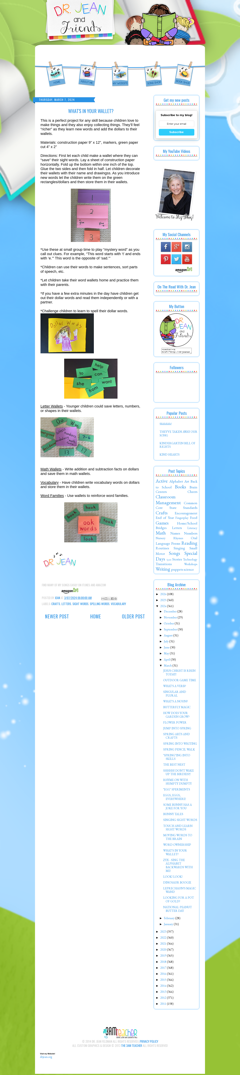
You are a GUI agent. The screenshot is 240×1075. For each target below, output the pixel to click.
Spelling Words (100, 604)
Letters (66, 604)
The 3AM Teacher (131, 1046)
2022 (163, 938)
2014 (163, 987)
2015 (163, 981)
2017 (163, 969)
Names (175, 534)
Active (162, 482)
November (171, 618)
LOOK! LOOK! (172, 878)
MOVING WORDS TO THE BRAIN (177, 838)
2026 (163, 595)
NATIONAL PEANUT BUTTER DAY (177, 910)
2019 (163, 956)
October (169, 624)
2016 (163, 975)
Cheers (192, 492)
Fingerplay (181, 519)
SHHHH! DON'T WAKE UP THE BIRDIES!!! (178, 773)
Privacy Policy (149, 1042)
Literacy (192, 529)
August (168, 636)
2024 (163, 607)
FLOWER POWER (174, 723)
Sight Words (80, 604)
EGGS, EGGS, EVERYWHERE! (174, 798)
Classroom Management (168, 501)
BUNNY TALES (173, 815)
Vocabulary (118, 604)
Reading (189, 544)
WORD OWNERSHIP (177, 846)
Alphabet (176, 482)
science (189, 570)
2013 (163, 993)
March (168, 666)
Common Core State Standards (176, 506)
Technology (190, 560)
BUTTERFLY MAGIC (177, 708)
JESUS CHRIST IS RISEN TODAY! (179, 673)
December (170, 612)
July (166, 642)
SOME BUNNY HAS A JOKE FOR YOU (177, 807)
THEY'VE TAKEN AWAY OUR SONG (178, 434)
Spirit (168, 560)
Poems (175, 544)
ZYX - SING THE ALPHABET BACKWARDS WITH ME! (178, 866)
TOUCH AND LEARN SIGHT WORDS (177, 828)
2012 (163, 999)
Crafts (55, 604)
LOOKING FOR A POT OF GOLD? (178, 900)
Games (162, 524)
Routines (162, 549)
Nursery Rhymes (169, 539)
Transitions (164, 564)
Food (193, 518)
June (167, 648)
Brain (193, 488)
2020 (163, 950)
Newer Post (57, 616)
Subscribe (176, 132)
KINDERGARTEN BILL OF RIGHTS (177, 446)
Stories (177, 560)
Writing (163, 570)
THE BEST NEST (174, 765)
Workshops (190, 565)
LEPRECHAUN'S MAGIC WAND (179, 891)
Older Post (133, 616)
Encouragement (186, 514)
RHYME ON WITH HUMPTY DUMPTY (177, 782)
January (169, 925)
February (169, 919)
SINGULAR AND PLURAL (174, 694)
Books (180, 488)
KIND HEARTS (170, 455)
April (167, 660)
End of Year (165, 518)
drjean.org (46, 1058)
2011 (163, 1005)
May (167, 654)
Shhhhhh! (166, 425)
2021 (163, 944)
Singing (179, 549)
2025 (163, 601)
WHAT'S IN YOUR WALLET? (175, 853)
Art (186, 482)
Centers (161, 492)
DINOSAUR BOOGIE (177, 883)
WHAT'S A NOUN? (175, 702)
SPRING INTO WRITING (180, 744)
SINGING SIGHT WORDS (180, 821)
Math (161, 534)
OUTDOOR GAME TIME (179, 681)
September (171, 630)
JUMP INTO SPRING (177, 729)
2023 (163, 932)
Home (95, 616)
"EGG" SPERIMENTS (176, 790)
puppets (177, 570)
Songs (174, 554)
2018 (163, 963)
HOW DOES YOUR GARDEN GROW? (176, 715)
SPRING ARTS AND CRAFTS (176, 737)
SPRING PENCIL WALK (179, 750)
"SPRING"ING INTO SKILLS (176, 758)
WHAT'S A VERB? (174, 687)
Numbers (190, 534)
